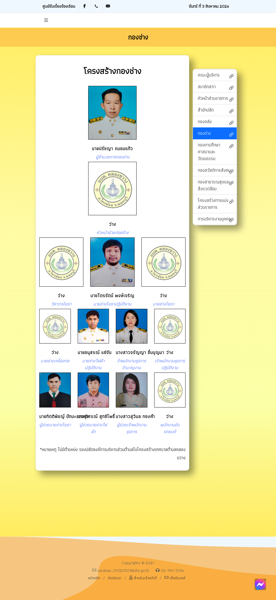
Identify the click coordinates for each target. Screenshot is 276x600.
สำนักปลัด (216, 110)
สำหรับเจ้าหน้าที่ (143, 577)
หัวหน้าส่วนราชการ (216, 99)
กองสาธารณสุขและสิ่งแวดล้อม (216, 185)
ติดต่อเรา (114, 578)
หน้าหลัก (94, 578)
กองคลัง (216, 122)
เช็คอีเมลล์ (174, 577)
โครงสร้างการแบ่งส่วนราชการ (216, 204)
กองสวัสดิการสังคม (216, 171)
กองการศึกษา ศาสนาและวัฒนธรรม (216, 151)
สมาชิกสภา (216, 87)
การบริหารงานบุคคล (216, 219)
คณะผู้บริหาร (216, 75)
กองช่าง (216, 134)
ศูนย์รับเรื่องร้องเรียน (58, 6)
